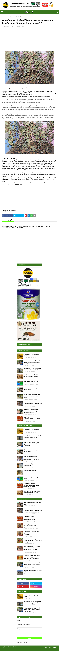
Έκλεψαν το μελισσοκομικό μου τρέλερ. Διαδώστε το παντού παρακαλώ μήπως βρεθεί (33, 572)
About (50, 647)
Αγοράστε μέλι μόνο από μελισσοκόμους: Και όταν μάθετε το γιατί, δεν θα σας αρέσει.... (32, 418)
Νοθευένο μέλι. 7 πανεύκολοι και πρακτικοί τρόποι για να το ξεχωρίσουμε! (31, 525)
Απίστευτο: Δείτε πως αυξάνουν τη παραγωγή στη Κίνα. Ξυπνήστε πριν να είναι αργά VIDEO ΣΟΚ (33, 540)
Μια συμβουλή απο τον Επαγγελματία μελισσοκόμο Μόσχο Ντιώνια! (32, 369)
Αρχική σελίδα (5, 16)
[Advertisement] (29, 40)
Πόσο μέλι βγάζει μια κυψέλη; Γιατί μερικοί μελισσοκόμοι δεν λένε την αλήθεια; (32, 396)
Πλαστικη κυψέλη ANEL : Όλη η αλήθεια (31, 382)
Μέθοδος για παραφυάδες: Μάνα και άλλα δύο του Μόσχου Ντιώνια (32, 375)
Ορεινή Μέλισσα (6, 26)
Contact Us (55, 647)
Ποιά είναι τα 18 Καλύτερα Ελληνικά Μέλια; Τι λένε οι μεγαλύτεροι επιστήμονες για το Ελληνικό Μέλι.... (32, 557)
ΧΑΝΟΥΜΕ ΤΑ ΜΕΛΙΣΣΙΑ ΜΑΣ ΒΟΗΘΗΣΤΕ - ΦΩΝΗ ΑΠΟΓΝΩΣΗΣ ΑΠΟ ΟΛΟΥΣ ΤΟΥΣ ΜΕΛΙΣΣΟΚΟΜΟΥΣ (33, 403)
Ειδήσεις (11, 16)
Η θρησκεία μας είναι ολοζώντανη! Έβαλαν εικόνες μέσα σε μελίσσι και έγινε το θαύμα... (32, 362)
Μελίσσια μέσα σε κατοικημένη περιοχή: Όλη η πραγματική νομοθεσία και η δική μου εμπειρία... (33, 411)
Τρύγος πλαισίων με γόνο (30, 470)
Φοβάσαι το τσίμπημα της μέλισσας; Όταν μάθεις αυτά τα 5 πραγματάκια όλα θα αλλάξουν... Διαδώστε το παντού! (32, 549)
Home (46, 647)
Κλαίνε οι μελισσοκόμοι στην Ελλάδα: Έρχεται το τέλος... (32, 388)
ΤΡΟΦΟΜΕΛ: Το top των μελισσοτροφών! (29, 464)
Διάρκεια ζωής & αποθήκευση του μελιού (31, 355)
